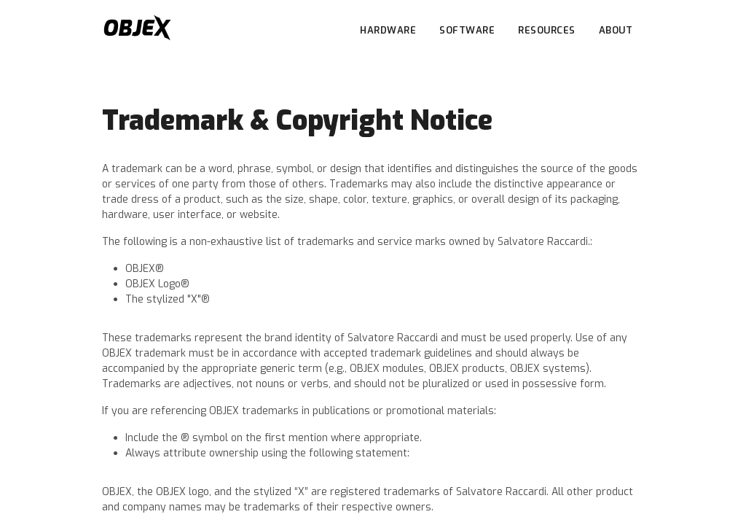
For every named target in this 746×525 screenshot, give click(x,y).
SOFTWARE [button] (467, 30)
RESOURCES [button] (547, 30)
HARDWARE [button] (388, 30)
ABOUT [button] (616, 30)
